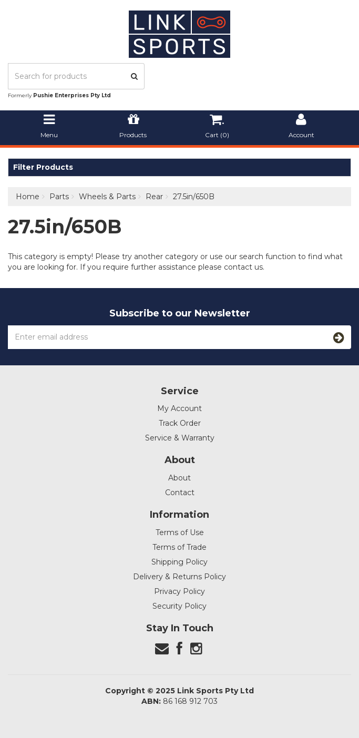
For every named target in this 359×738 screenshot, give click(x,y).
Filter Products (43, 167)
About (179, 478)
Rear (154, 196)
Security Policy (179, 606)
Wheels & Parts (107, 196)
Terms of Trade (179, 547)
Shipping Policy (179, 562)
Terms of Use (180, 532)
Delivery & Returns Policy (179, 576)
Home (27, 196)
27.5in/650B (193, 196)
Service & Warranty (179, 438)
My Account (179, 408)
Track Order (180, 423)
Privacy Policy (179, 591)
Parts (59, 196)
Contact (179, 492)
